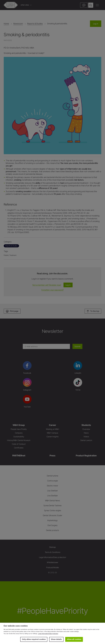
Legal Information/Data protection (48, 633)
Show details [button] (56, 639)
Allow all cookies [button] (74, 639)
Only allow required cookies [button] (34, 639)
